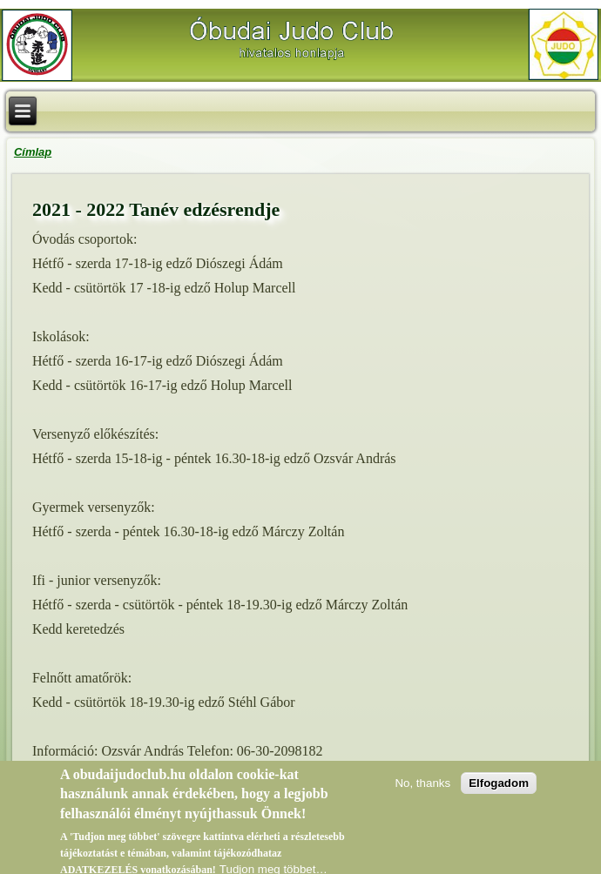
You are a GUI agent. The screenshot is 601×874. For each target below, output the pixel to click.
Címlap (32, 151)
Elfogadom (499, 787)
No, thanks (422, 787)
